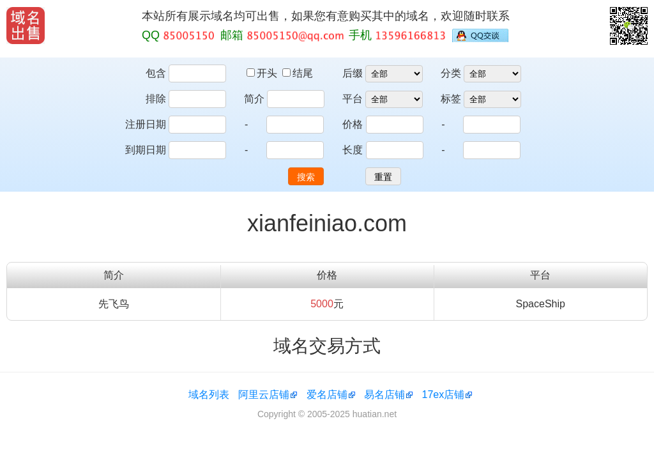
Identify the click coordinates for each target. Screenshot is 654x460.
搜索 (306, 177)
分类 (451, 73)
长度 (352, 149)
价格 (352, 124)
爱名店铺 (327, 394)
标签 (451, 98)
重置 (383, 177)
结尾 (297, 73)
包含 (156, 73)
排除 (156, 98)
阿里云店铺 (263, 394)
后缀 (352, 73)
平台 (352, 98)
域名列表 (208, 394)
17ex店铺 (443, 394)
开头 (263, 73)
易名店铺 (384, 394)
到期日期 (145, 149)
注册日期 (145, 124)
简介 (254, 98)
